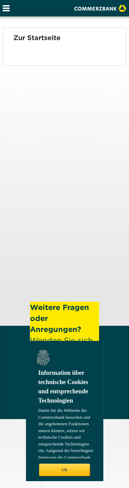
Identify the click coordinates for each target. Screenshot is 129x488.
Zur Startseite (37, 38)
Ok (64, 469)
